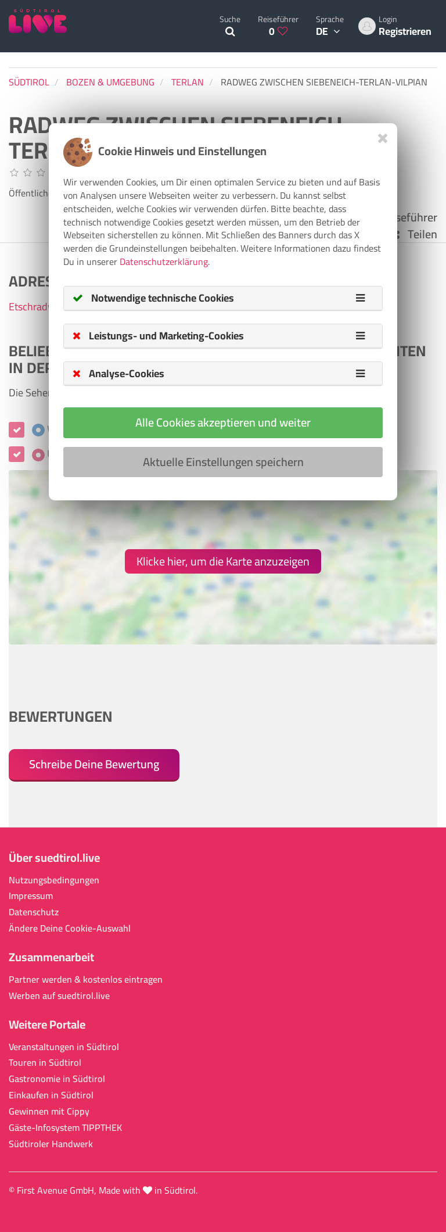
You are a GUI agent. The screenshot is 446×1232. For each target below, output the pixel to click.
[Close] (383, 138)
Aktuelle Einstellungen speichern (223, 461)
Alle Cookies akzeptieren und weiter (223, 422)
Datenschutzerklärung (164, 261)
